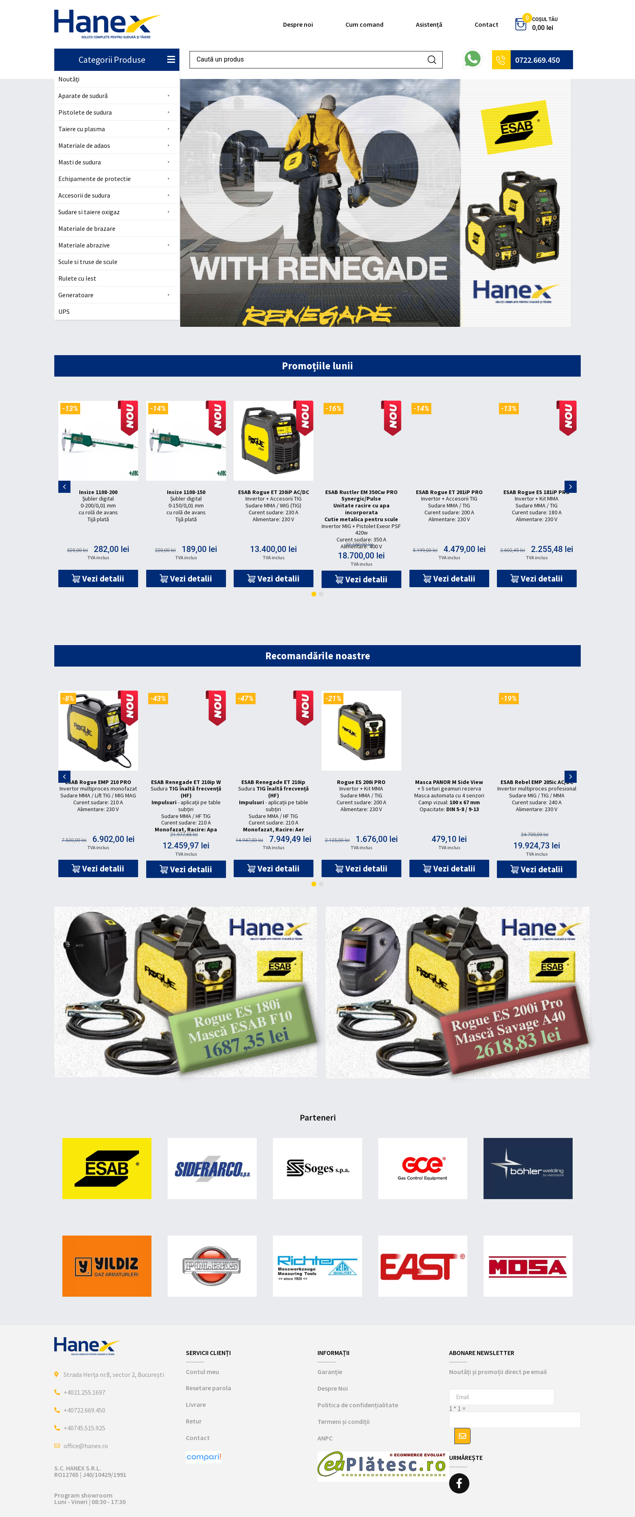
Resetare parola (208, 1388)
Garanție (330, 1372)
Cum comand (364, 24)
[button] (116, 95)
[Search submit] (432, 59)
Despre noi (298, 24)
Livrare (196, 1404)
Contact (487, 24)
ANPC (325, 1438)
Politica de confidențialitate (358, 1405)
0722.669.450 (537, 60)
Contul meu (202, 1372)
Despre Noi (333, 1388)
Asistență (429, 24)
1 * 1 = (457, 1408)
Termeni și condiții (344, 1421)
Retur (194, 1421)
